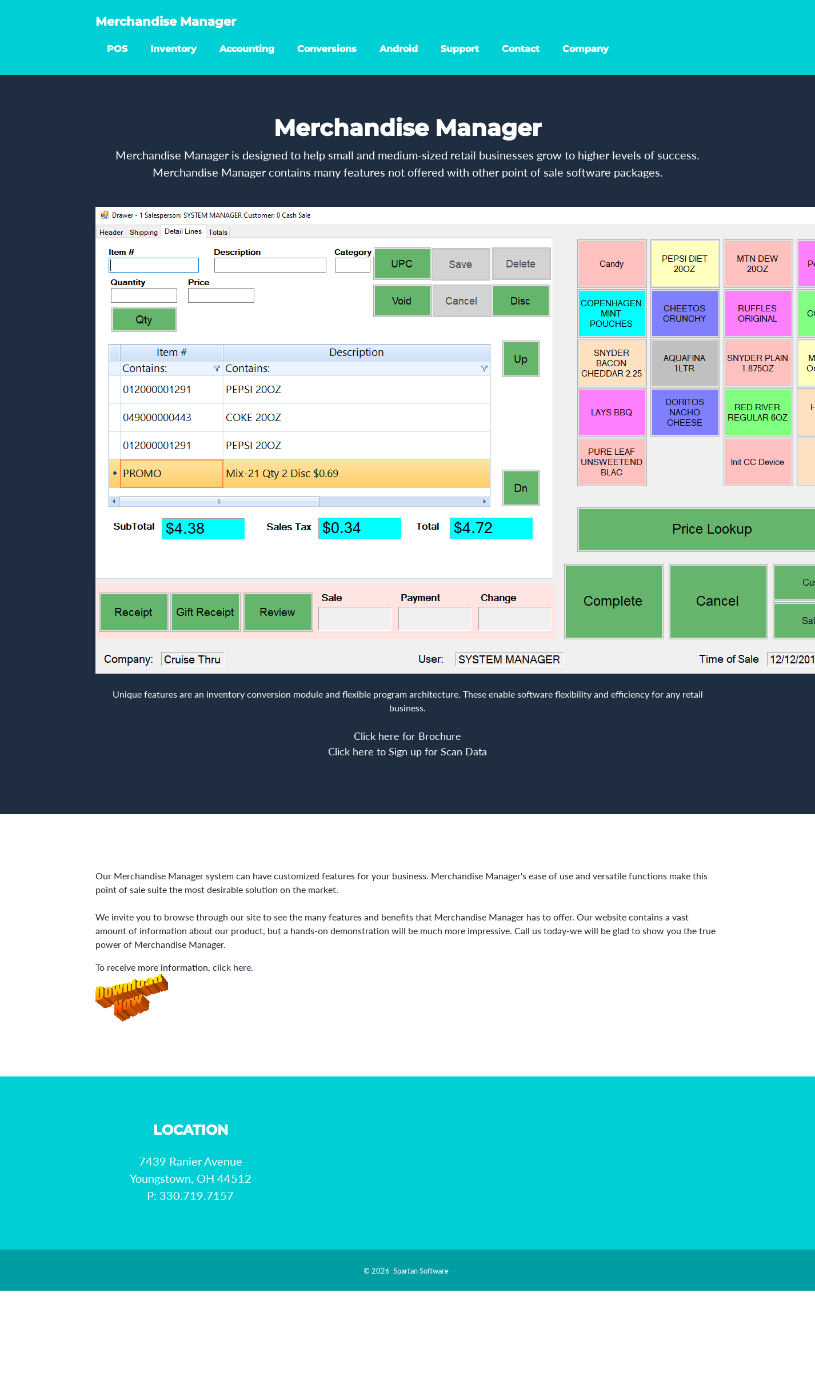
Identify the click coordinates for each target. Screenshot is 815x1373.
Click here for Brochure (407, 736)
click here (232, 967)
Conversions (327, 59)
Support (460, 59)
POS (117, 59)
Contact (521, 59)
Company (585, 59)
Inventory (173, 59)
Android (398, 59)
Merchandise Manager (188, 28)
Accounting (246, 59)
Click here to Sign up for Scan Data (407, 751)
